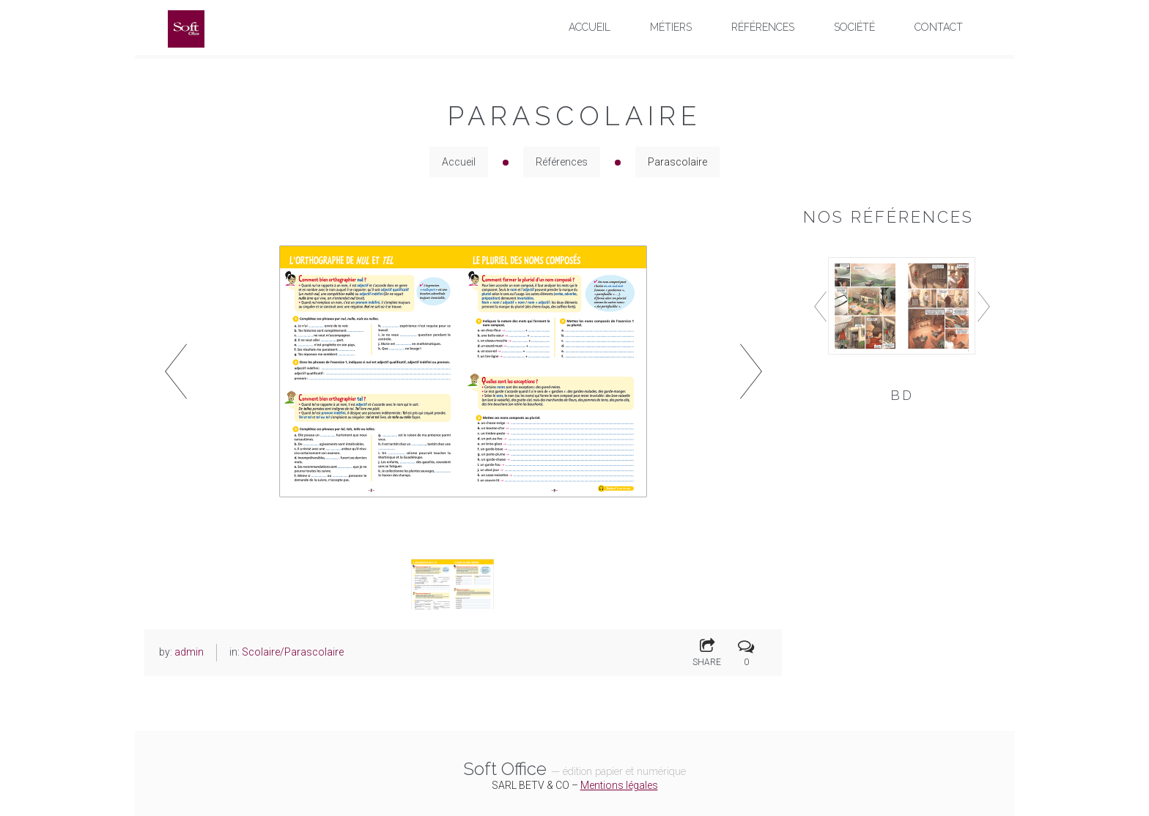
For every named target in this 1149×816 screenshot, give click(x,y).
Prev (175, 371)
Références (562, 162)
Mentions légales (619, 785)
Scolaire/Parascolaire (293, 652)
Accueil (459, 162)
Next (751, 371)
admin (189, 652)
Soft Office (574, 768)
